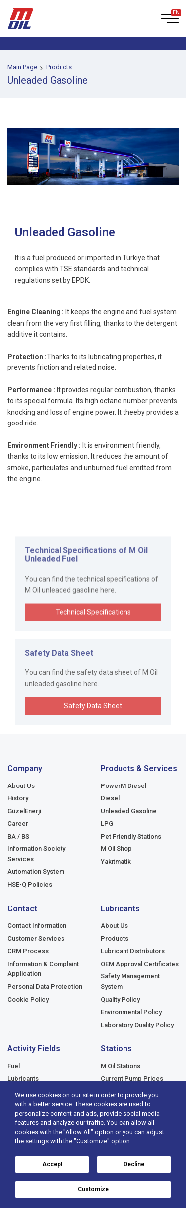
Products (59, 67)
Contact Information (36, 925)
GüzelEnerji (24, 811)
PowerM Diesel (123, 785)
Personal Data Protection (44, 986)
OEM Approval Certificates (140, 963)
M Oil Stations (120, 1066)
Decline (134, 1164)
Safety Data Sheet (93, 733)
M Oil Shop (116, 848)
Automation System (35, 871)
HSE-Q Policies (29, 884)
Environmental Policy (131, 1012)
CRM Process (28, 951)
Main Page (22, 67)
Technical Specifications (93, 643)
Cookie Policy (28, 999)
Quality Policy (120, 999)
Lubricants (23, 1078)
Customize (93, 1189)
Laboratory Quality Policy (137, 1024)
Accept (52, 1164)
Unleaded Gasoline (129, 811)
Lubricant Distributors (133, 951)
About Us (21, 785)
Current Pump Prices (132, 1078)
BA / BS (18, 836)
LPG (107, 823)
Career (17, 823)
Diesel (110, 798)
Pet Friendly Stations (131, 836)
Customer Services (35, 938)
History (17, 798)
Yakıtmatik (116, 861)
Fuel (13, 1066)
